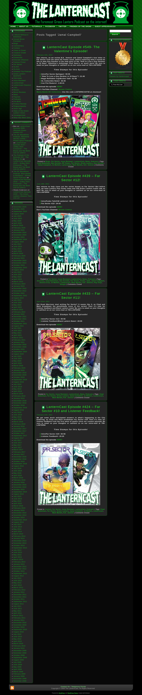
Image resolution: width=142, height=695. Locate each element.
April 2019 (17, 391)
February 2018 (19, 424)
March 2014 (18, 534)
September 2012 (20, 573)
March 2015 (18, 506)
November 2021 (19, 319)
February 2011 (19, 618)
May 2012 (17, 583)
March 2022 (18, 310)
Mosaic (16, 90)
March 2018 (18, 422)
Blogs (15, 43)
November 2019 (19, 375)
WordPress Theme (73, 693)
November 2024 (19, 235)
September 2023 (20, 267)
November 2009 (19, 653)
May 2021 (17, 333)
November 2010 (19, 625)
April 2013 (17, 557)
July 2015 (17, 496)
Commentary (18, 46)
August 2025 (18, 214)
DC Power (66, 163)
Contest (16, 48)
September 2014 (20, 520)
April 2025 (17, 223)
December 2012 (19, 566)
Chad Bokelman (43, 163)
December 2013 (19, 541)
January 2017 (19, 454)
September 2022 (20, 295)
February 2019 (19, 396)
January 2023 (19, 286)
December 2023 (19, 260)
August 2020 (18, 354)
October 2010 (19, 627)
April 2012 (17, 585)
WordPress (62, 693)
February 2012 (19, 590)
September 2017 (20, 436)
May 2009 (17, 667)
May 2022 (17, 305)
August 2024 (18, 242)
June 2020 (17, 358)
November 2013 (19, 543)
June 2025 (17, 218)
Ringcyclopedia (19, 106)
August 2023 (18, 270)
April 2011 (17, 613)
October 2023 (19, 265)
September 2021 (20, 324)
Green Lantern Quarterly (19, 75)
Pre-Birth (17, 101)
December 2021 (19, 316)
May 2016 (17, 473)
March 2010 (18, 643)
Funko (82, 281)
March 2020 (18, 366)
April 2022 (17, 307)
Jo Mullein (56, 165)
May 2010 (17, 639)
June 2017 (17, 443)
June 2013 (17, 552)
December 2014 (19, 513)
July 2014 (17, 524)
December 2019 (19, 373)
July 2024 (17, 244)
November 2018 (19, 403)
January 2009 (19, 676)
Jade (88, 281)
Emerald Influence (20, 60)
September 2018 (20, 408)
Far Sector (17, 64)
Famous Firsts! (19, 62)
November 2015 (19, 487)
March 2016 (18, 478)
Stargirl (63, 284)
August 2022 (18, 298)
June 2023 (17, 274)
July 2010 (17, 634)
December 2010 (19, 622)
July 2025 (17, 216)
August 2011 (18, 604)
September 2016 (20, 464)
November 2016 (19, 459)
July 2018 (17, 412)
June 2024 (17, 246)
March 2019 (18, 394)
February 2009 (19, 674)
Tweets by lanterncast (119, 76)
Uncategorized (19, 115)
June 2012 (17, 580)
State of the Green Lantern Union (21, 112)
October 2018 (19, 405)
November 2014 (19, 515)
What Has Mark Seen (22, 117)
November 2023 (19, 263)
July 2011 (17, 606)
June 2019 (17, 387)
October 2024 (19, 237)
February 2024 (19, 256)
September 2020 (20, 352)
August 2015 (18, 494)
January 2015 (19, 510)
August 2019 (18, 382)
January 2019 (19, 398)
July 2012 (17, 578)
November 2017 (19, 431)
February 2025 (19, 228)
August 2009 (18, 660)
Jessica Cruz (44, 282)
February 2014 (19, 536)
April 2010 (17, 641)
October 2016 (19, 461)
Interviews (17, 78)
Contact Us (65, 687)
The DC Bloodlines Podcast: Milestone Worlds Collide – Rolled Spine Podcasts (22, 138)
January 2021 (19, 342)
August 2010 (18, 632)
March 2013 (18, 559)
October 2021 (19, 321)
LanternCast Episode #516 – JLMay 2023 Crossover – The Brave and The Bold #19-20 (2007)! (21, 148)
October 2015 (19, 489)
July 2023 (17, 272)
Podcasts (17, 99)
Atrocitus (41, 281)
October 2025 (19, 209)
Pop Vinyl (98, 282)
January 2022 (19, 314)
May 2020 (17, 361)
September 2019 (20, 380)
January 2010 (19, 648)
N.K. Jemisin (89, 165)
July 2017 (17, 440)
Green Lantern (87, 163)
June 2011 (17, 608)
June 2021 (17, 330)
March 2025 (18, 225)
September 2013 (20, 548)
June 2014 (17, 527)
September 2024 (20, 239)
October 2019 (19, 377)
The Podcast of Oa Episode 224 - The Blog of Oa (21, 157)
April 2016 (17, 475)
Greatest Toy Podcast (22, 71)
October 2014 (19, 517)
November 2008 (19, 681)
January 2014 (19, 538)
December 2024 (19, 232)
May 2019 (17, 389)
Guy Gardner (99, 163)
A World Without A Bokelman (20, 36)
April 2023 (17, 279)
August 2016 (18, 466)
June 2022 (17, 302)
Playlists (16, 97)
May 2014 (17, 529)
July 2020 (17, 356)
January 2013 (19, 564)
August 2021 (18, 326)
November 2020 (19, 347)
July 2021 (17, 328)
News (15, 94)
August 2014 (18, 522)
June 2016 (17, 471)
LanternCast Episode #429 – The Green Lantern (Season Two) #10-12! (22, 195)
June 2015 (17, 499)
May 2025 (17, 221)
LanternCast (18, 83)
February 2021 (19, 340)
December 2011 (19, 594)
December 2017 (19, 429)
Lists (15, 87)
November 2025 (19, 207)
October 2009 (19, 655)
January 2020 (19, 370)
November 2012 (19, 569)
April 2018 (17, 419)
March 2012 (18, 587)
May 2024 (17, 249)
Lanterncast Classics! (22, 85)
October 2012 (19, 571)
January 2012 (19, 592)
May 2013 (17, 555)
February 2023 (19, 284)
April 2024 (17, 251)
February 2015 (19, 508)
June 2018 (17, 415)
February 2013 (19, 562)
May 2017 (17, 445)
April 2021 (17, 335)
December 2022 (19, 288)
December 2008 (19, 679)
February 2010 (19, 646)
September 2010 (20, 629)
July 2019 (17, 384)
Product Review (19, 104)
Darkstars (17, 55)
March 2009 (18, 672)
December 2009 (19, 650)
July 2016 (17, 468)
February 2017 (19, 452)
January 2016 (19, 482)
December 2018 (19, 401)
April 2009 (17, 669)
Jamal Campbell (44, 165)
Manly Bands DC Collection (49, 92)
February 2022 (19, 312)
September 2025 (20, 211)
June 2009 (17, 664)
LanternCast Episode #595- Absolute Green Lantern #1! (21, 129)
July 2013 (17, 550)
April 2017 (17, 447)
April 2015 (17, 503)
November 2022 (19, 291)
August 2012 (18, 576)
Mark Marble (77, 165)
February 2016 (19, 480)
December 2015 (19, 485)
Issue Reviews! (19, 80)
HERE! (59, 87)
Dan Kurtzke (56, 163)
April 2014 (17, 531)
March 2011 (18, 615)
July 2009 (17, 662)
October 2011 (19, 599)
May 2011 (17, 611)
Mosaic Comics (65, 89)
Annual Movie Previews (19, 40)
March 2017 (18, 450)
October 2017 (19, 433)
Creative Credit (19, 53)
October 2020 (19, 349)
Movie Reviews (19, 92)
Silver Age (17, 108)
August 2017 (18, 438)
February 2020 (19, 368)
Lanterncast (66, 165)
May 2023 (17, 277)
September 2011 (20, 601)
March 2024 (18, 253)
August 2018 (18, 410)
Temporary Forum (78, 687)
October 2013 (19, 545)
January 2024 (19, 258)
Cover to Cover (19, 50)
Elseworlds (17, 57)
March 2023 (18, 281)
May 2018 (17, 417)
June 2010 (17, 636)
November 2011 (19, 597)
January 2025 (19, 230)
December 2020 (19, 344)
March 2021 (18, 338)
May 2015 (17, 501)
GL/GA (16, 67)
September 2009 (20, 657)
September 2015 (20, 492)
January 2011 (19, 620)
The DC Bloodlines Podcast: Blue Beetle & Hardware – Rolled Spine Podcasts (22, 174)
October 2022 (19, 293)
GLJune (16, 69)
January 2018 (19, 426)
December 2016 (19, 457)
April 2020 (17, 363)
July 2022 (17, 300)
